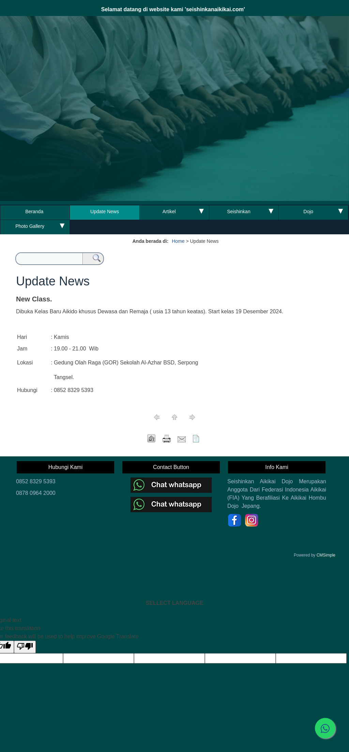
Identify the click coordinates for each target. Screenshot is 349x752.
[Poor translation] (25, 647)
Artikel (169, 211)
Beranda (35, 211)
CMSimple (326, 555)
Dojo (308, 211)
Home (178, 241)
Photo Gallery (29, 226)
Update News (104, 211)
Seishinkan (239, 211)
